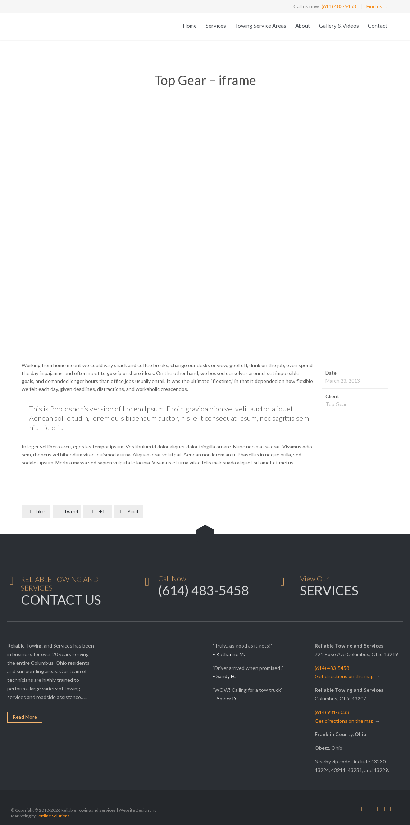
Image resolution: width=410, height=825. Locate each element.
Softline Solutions (53, 816)
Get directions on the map (344, 676)
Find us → (377, 6)
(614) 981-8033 (332, 712)
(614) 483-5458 (339, 6)
